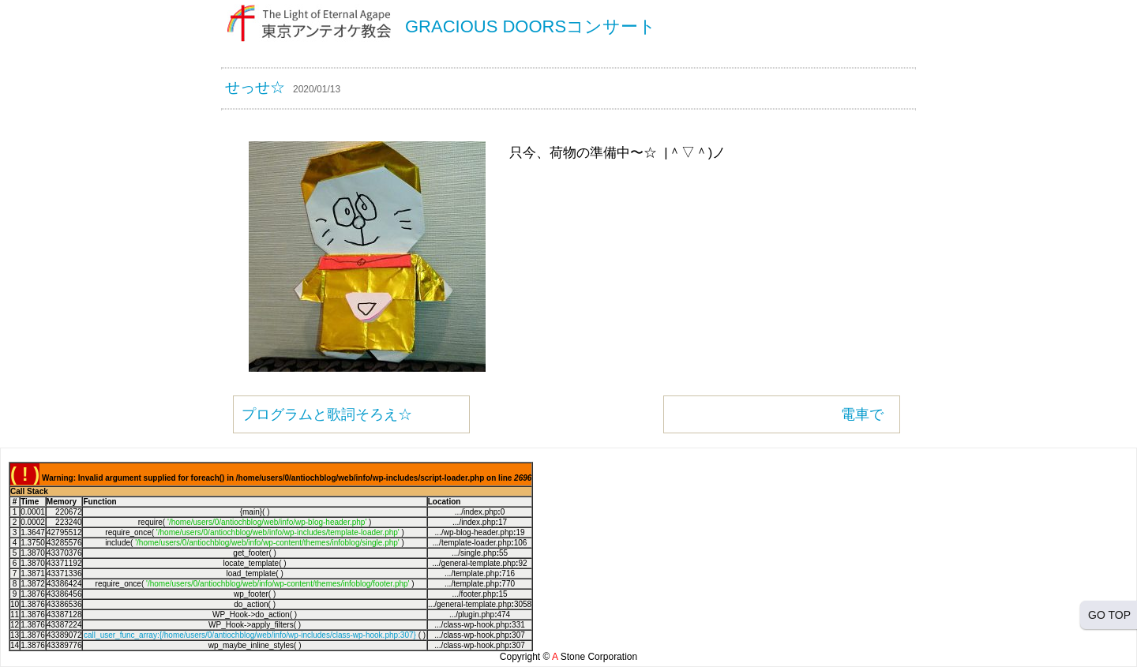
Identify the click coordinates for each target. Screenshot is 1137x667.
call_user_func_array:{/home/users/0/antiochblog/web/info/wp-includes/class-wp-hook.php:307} (250, 635)
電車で (862, 414)
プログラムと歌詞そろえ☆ (327, 414)
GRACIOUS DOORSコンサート (530, 26)
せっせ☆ (255, 87)
